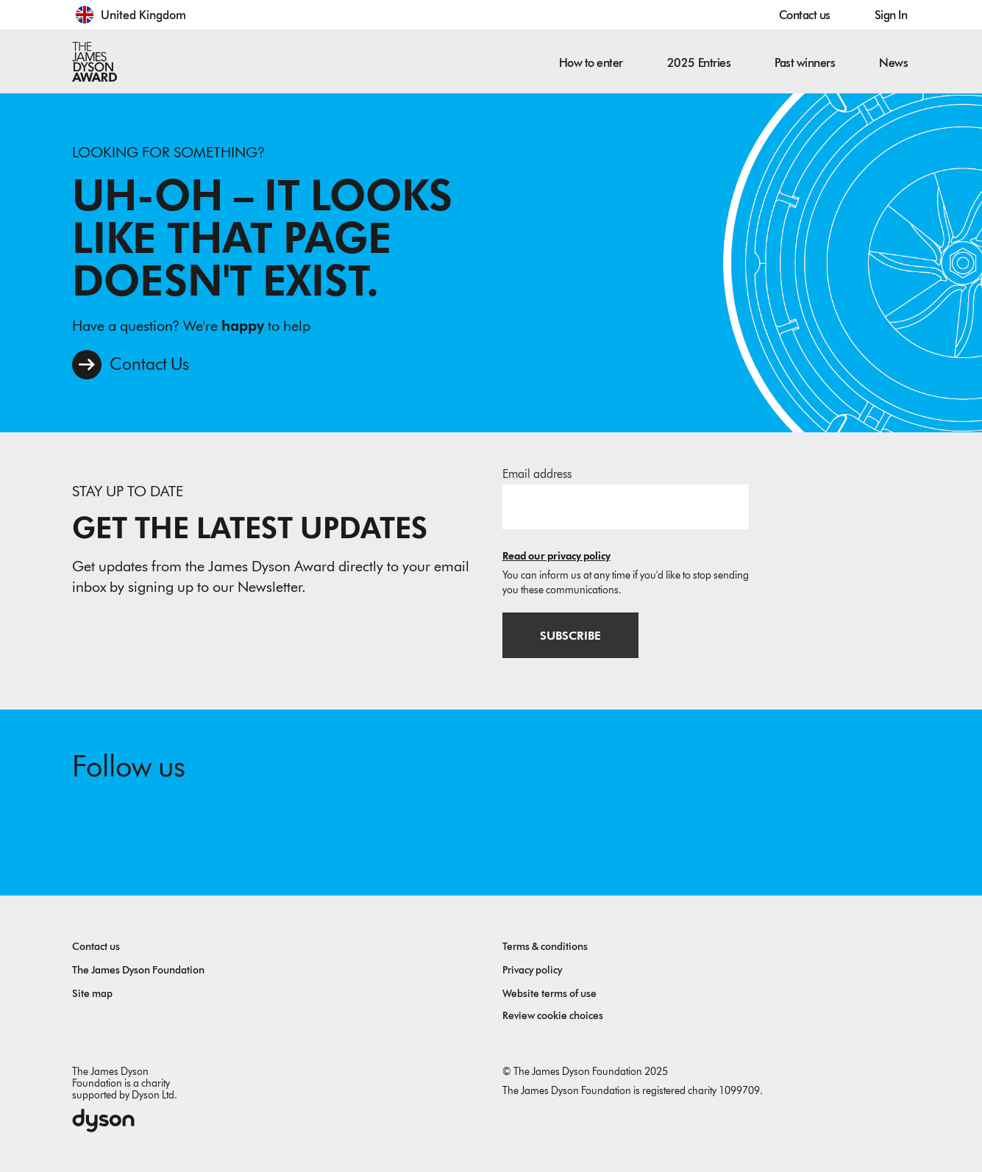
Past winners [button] (805, 63)
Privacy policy (532, 970)
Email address (537, 474)
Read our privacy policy (556, 556)
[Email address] (625, 506)
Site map (92, 993)
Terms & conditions (545, 946)
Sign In (891, 15)
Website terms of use (549, 993)
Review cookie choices (552, 1016)
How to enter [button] (591, 63)
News (893, 63)
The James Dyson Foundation (138, 970)
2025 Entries (698, 63)
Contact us (804, 15)
